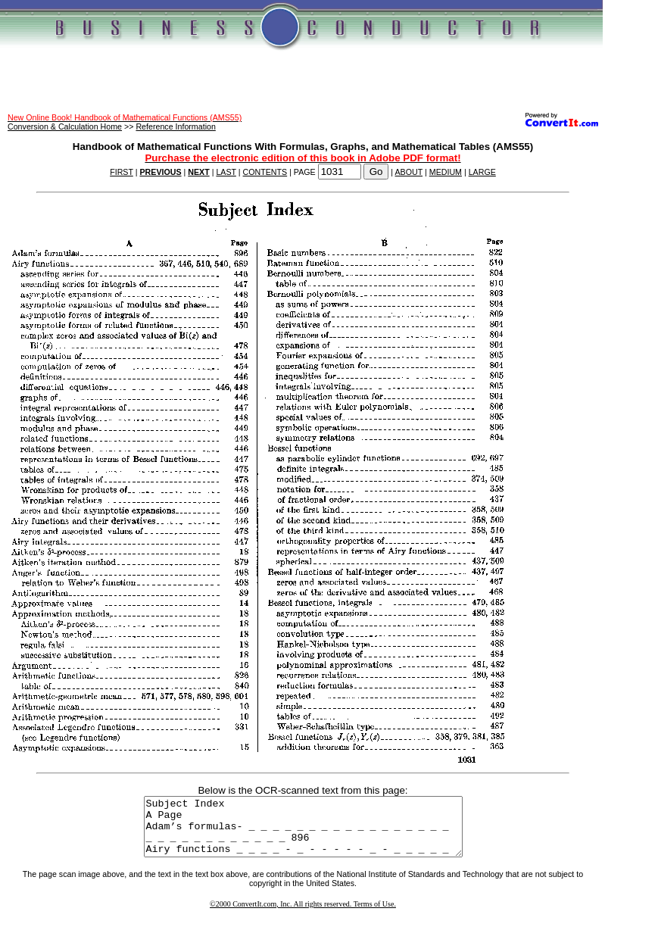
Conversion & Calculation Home (65, 126)
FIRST (121, 171)
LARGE (482, 171)
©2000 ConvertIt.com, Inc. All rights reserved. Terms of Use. (303, 915)
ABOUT (409, 171)
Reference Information (175, 126)
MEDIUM (445, 171)
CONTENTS (265, 171)
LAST (225, 171)
